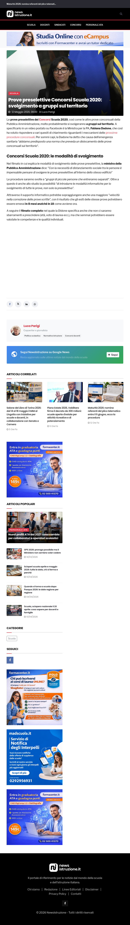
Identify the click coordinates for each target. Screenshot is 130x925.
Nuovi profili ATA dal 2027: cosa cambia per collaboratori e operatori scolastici (33, 536)
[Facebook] (10, 660)
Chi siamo (33, 889)
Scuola (31, 25)
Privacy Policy (57, 893)
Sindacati (59, 25)
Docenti (45, 25)
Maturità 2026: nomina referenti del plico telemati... (31, 4)
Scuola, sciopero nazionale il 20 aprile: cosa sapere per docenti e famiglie (41, 609)
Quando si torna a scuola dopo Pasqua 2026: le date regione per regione (41, 589)
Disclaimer (92, 889)
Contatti (76, 893)
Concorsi (75, 25)
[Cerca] (121, 13)
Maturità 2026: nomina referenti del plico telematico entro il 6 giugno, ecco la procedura (104, 412)
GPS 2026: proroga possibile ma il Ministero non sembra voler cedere (42, 551)
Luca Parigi (48, 112)
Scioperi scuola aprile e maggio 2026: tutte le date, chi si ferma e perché (41, 569)
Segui (113, 354)
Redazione (51, 889)
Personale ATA (94, 25)
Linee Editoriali (71, 889)
